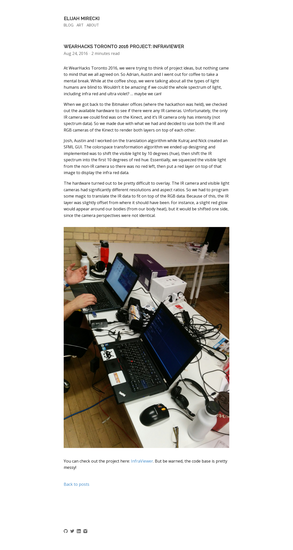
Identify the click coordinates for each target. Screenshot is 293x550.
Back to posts (76, 484)
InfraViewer (142, 461)
